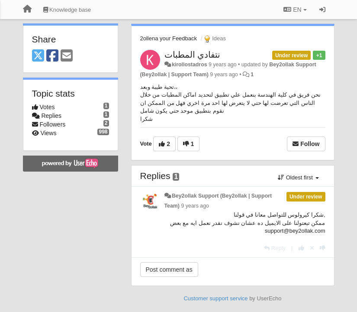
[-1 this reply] (322, 248)
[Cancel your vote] (312, 248)
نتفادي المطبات (192, 54)
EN (294, 9)
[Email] (67, 56)
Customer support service (215, 298)
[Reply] (275, 248)
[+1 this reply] (301, 248)
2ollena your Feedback (168, 38)
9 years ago (195, 206)
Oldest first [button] (298, 177)
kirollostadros (189, 65)
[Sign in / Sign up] (322, 9)
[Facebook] (52, 56)
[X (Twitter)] (38, 56)
